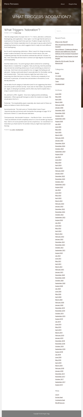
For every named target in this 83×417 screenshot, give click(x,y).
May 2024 (58, 162)
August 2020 (59, 286)
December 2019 (60, 308)
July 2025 (58, 124)
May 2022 (58, 228)
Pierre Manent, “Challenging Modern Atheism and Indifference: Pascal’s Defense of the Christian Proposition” (66, 52)
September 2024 (60, 152)
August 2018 (59, 352)
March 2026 (58, 102)
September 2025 (60, 119)
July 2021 (58, 256)
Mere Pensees (11, 4)
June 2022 (58, 226)
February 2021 (59, 269)
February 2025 (59, 138)
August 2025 (59, 121)
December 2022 (60, 209)
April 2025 (58, 132)
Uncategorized (19, 129)
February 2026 (59, 105)
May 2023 (58, 195)
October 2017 (59, 379)
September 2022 (60, 217)
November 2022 (60, 212)
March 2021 (58, 267)
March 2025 (58, 135)
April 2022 (58, 231)
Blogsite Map (73, 4)
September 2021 (60, 250)
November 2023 (60, 179)
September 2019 (60, 316)
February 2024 (59, 171)
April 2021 (58, 264)
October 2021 (59, 248)
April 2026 (58, 99)
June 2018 (58, 357)
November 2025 (60, 113)
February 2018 (59, 368)
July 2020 (58, 289)
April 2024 (58, 165)
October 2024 (59, 149)
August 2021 (59, 253)
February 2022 (59, 237)
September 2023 (60, 184)
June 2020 (58, 291)
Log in (57, 395)
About (63, 4)
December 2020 (60, 275)
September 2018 (60, 349)
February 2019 (59, 335)
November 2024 (60, 146)
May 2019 (58, 327)
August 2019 (59, 319)
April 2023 (58, 198)
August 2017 (59, 385)
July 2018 (58, 355)
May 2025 (58, 130)
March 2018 (58, 365)
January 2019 (59, 338)
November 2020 (60, 278)
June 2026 (58, 94)
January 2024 (59, 173)
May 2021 (58, 261)
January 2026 (59, 108)
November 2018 (60, 344)
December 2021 (60, 242)
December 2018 (60, 341)
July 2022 (58, 223)
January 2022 (59, 239)
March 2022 (58, 234)
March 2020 (58, 300)
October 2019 (59, 313)
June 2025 (58, 127)
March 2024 (58, 168)
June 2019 (58, 324)
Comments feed (60, 400)
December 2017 (60, 374)
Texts (57, 81)
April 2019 (58, 330)
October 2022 (59, 215)
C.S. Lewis (12, 129)
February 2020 (59, 302)
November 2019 (60, 311)
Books (57, 73)
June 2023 (58, 193)
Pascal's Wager (59, 79)
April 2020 (58, 297)
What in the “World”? (61, 42)
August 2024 (59, 154)
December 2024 (60, 143)
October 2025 (59, 116)
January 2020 (59, 305)
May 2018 (58, 360)
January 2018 (59, 371)
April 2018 (58, 363)
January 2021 (59, 272)
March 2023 (58, 201)
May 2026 (58, 97)
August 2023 (59, 187)
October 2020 (59, 280)
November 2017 (60, 376)
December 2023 (60, 176)
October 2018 (59, 346)
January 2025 (59, 141)
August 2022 (59, 220)
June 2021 (58, 258)
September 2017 (60, 382)
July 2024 (58, 157)
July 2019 (58, 322)
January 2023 (59, 206)
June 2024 (58, 160)
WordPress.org (59, 403)
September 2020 (60, 283)
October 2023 (59, 182)
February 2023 (59, 204)
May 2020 (58, 294)
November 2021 (60, 245)
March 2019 (58, 333)
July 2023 (58, 190)
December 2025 (60, 110)
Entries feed (59, 397)
